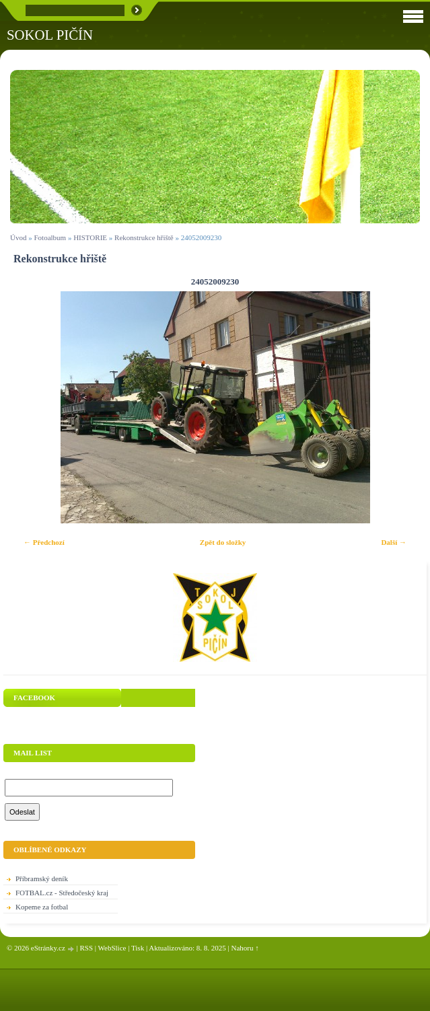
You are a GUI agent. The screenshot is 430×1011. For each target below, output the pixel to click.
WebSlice (112, 948)
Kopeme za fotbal (41, 907)
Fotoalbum (50, 237)
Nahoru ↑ (245, 948)
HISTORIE (90, 237)
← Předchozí (44, 542)
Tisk (137, 948)
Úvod (18, 237)
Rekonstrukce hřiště (144, 237)
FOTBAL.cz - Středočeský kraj (61, 893)
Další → (393, 542)
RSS (86, 948)
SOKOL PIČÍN (50, 34)
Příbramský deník (41, 878)
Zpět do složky (223, 542)
